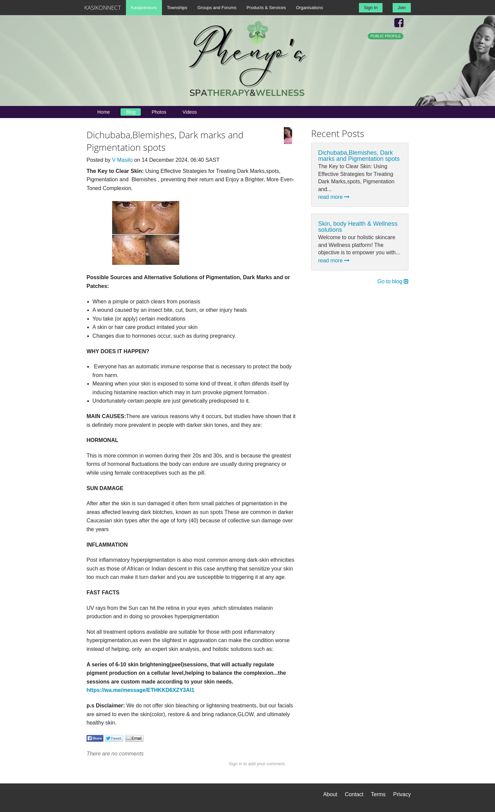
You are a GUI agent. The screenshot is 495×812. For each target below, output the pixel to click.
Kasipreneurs (144, 7)
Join (402, 7)
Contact (354, 794)
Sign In (370, 7)
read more (334, 197)
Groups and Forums (216, 7)
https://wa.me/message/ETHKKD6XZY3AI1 (140, 690)
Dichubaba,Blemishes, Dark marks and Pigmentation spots (359, 155)
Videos (190, 112)
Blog (130, 112)
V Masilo (122, 160)
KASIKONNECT (102, 7)
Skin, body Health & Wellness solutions (358, 226)
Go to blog (392, 281)
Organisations (309, 7)
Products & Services (266, 7)
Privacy (402, 794)
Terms (378, 794)
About (330, 794)
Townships (177, 7)
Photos (159, 112)
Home (103, 112)
